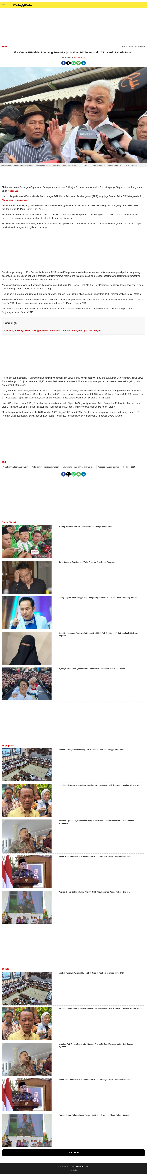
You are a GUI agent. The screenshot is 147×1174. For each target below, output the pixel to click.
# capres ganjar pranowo (108, 467)
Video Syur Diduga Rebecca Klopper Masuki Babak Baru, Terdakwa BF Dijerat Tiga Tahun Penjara (53, 330)
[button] (3, 5)
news (4, 47)
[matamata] (22, 5)
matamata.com (68, 1166)
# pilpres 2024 (129, 467)
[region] (73, 27)
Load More (73, 1152)
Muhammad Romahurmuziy (15, 200)
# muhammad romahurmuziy (15, 467)
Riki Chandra (67, 57)
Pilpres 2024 (14, 191)
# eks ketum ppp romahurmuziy (45, 467)
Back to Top (73, 1170)
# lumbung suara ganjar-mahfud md (78, 467)
